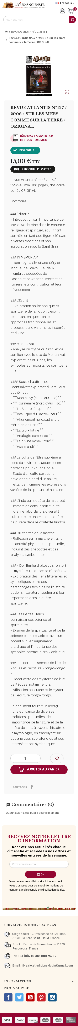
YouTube (30, 997)
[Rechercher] (39, 19)
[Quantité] (25, 758)
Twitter (19, 997)
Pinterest (41, 997)
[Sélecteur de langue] (65, 3)
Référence (26, 135)
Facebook (8, 997)
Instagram (52, 997)
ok (40, 874)
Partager (19, 787)
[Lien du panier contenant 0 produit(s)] (71, 11)
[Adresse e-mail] (39, 864)
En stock (26, 140)
